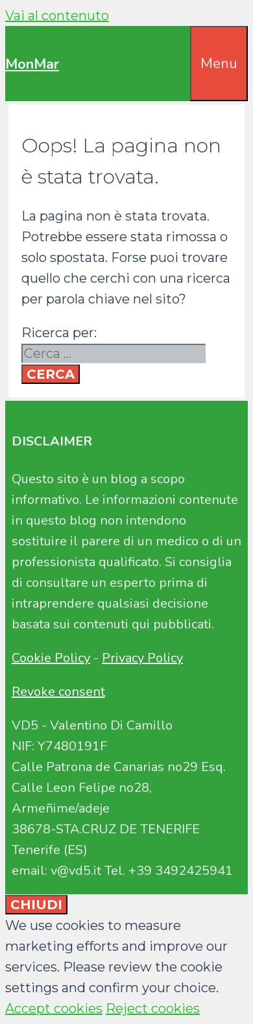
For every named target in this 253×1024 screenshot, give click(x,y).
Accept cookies (53, 1008)
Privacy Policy (142, 658)
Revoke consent (58, 691)
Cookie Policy (51, 658)
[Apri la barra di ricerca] (181, 46)
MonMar (32, 64)
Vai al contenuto (57, 15)
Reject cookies (153, 1008)
